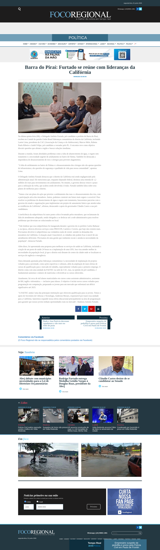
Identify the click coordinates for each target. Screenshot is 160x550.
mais (138, 539)
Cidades (33, 44)
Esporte (71, 44)
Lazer (102, 44)
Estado (80, 44)
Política (120, 44)
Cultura (41, 44)
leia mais (26, 389)
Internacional (92, 44)
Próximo (93, 507)
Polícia (129, 44)
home (25, 44)
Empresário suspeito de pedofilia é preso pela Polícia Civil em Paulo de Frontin (126, 545)
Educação (62, 44)
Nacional (110, 44)
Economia (52, 44)
